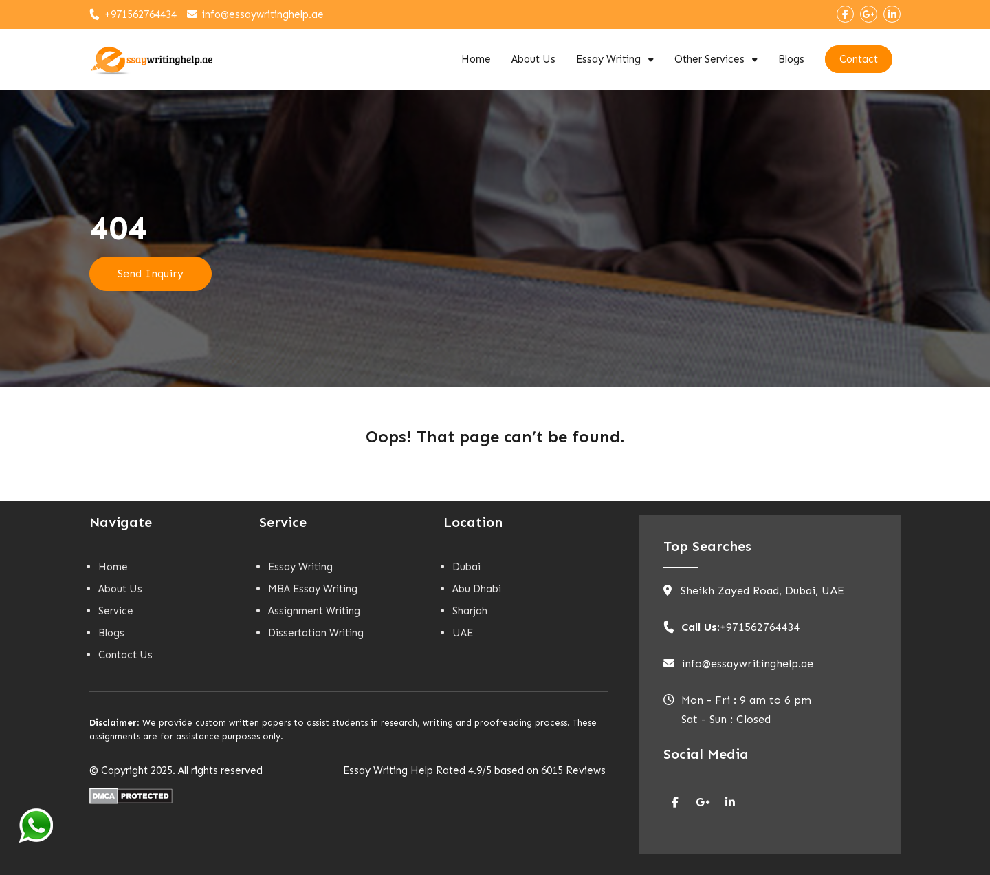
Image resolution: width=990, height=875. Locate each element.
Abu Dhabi (476, 589)
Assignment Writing (314, 611)
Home (476, 59)
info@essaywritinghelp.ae (263, 14)
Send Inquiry (151, 273)
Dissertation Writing (316, 633)
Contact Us (125, 655)
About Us (534, 59)
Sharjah (469, 611)
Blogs (791, 59)
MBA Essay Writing (313, 589)
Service (115, 611)
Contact (858, 59)
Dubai (466, 567)
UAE (462, 633)
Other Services (709, 59)
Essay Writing (608, 59)
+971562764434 (140, 14)
